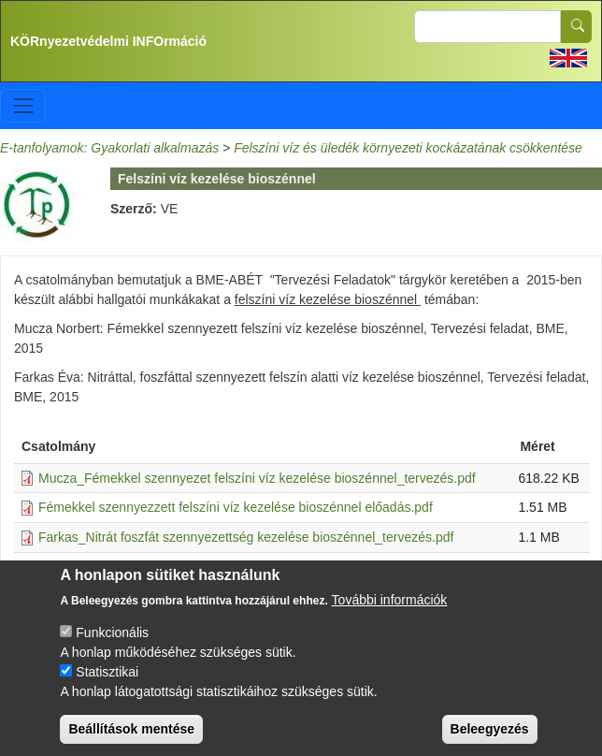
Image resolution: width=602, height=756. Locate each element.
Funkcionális (112, 644)
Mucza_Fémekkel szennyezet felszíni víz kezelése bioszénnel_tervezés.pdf (257, 478)
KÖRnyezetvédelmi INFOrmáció (108, 41)
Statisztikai (107, 683)
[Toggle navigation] (23, 105)
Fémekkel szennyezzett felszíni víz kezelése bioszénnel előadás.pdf (235, 507)
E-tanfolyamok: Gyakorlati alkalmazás (109, 147)
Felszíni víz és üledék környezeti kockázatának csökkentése (408, 147)
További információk (390, 611)
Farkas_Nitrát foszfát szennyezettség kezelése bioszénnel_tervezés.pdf (245, 537)
